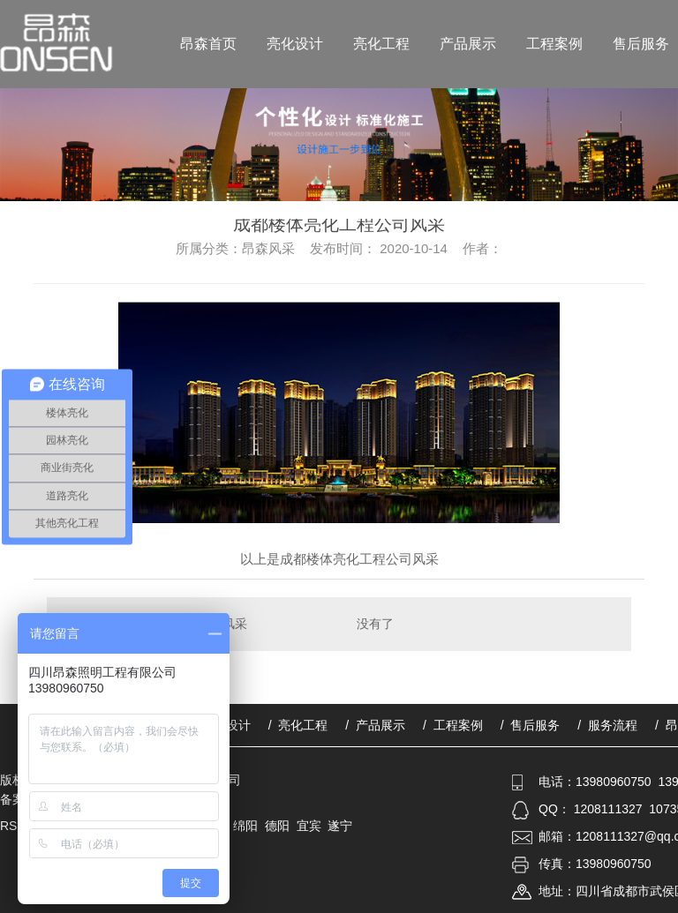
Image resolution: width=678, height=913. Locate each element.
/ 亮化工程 (298, 725)
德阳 (277, 826)
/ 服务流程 (607, 725)
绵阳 (245, 826)
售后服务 (641, 43)
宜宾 (309, 826)
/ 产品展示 (375, 725)
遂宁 (340, 826)
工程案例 (554, 43)
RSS (14, 826)
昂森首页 (208, 43)
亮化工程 (381, 43)
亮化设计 (295, 43)
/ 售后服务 (531, 725)
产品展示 (468, 43)
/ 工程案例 (453, 725)
